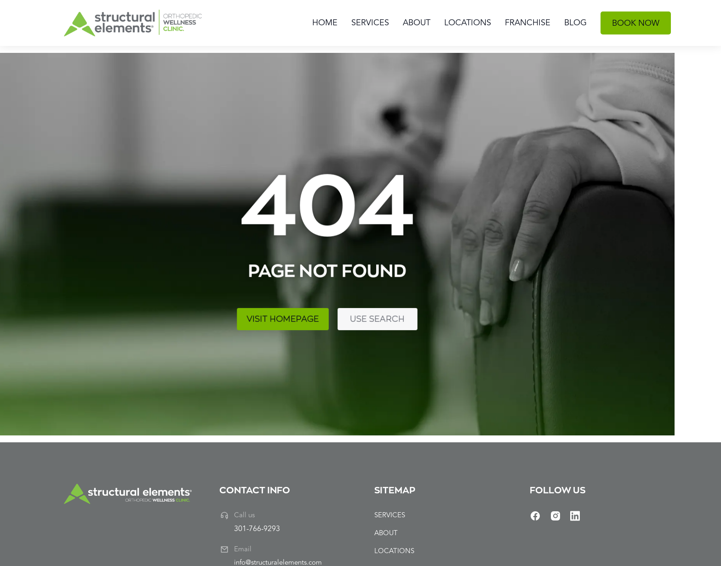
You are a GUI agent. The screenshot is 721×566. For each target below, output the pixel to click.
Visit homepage (123, 307)
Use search (203, 307)
